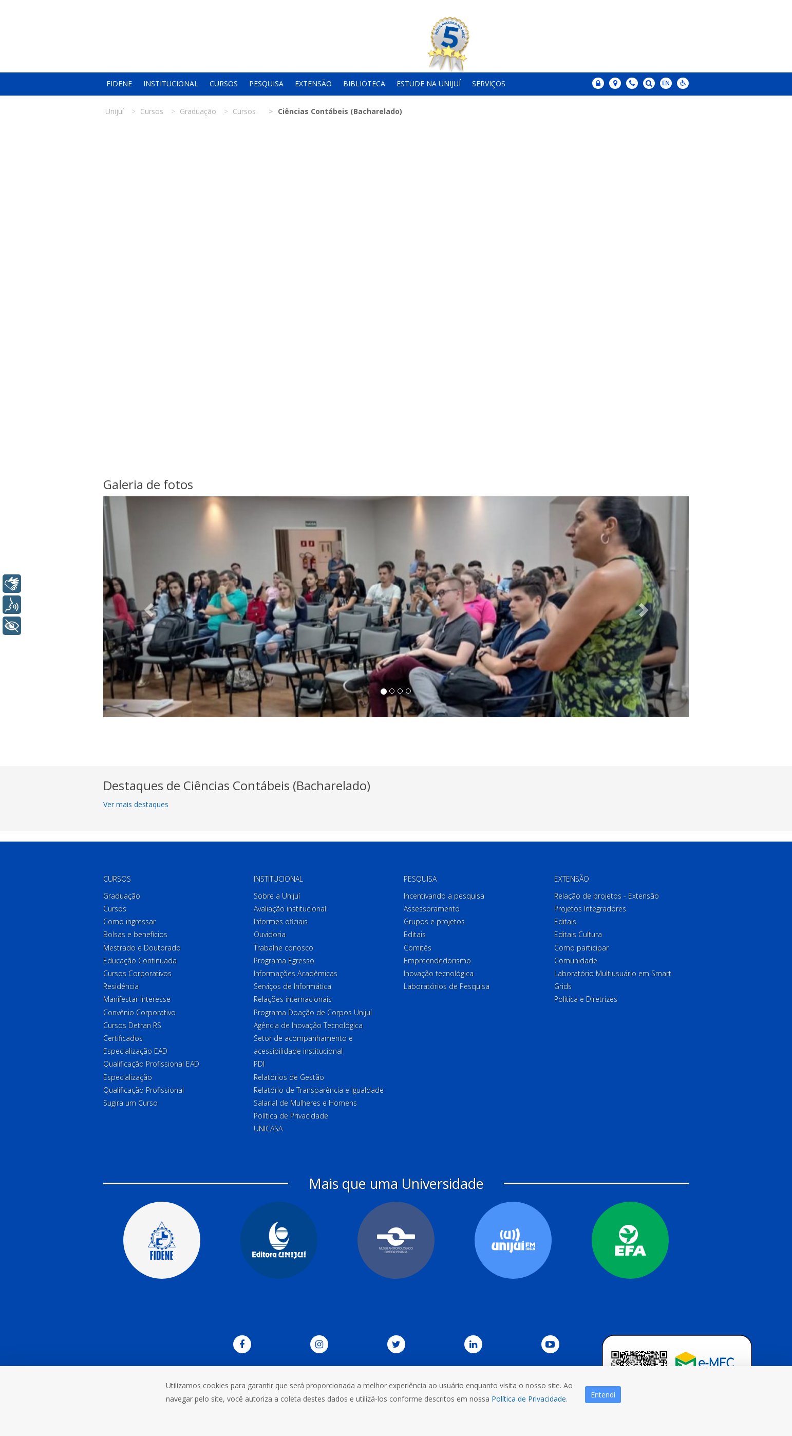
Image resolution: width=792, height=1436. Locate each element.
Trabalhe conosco (283, 948)
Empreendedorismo (437, 960)
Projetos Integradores (590, 908)
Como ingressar (129, 921)
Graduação (121, 896)
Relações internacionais (293, 999)
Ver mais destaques (135, 804)
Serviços (488, 83)
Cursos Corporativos (137, 973)
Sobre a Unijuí (277, 896)
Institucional (170, 83)
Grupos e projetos (434, 921)
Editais (415, 934)
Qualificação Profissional (143, 1090)
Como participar (581, 948)
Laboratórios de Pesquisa (446, 986)
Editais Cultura (578, 934)
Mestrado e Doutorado (142, 948)
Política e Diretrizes (585, 999)
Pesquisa (266, 83)
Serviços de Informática (292, 986)
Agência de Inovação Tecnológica (308, 1025)
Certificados (123, 1038)
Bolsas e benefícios (135, 934)
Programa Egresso (284, 960)
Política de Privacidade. (530, 1399)
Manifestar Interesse (137, 999)
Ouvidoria (270, 934)
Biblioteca (364, 83)
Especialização (127, 1077)
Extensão (313, 83)
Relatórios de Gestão (289, 1077)
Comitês (417, 948)
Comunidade (575, 960)
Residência (121, 986)
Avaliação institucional (290, 908)
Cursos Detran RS (132, 1025)
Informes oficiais (281, 921)
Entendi (603, 1395)
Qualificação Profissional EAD (151, 1064)
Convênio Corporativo (139, 1012)
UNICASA (268, 1128)
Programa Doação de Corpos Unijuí (313, 1012)
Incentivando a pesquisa (444, 896)
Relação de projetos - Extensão (606, 896)
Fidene (119, 83)
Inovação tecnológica (439, 973)
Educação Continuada (140, 960)
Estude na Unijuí (429, 83)
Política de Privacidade (291, 1116)
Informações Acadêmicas (295, 973)
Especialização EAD (135, 1051)
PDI (259, 1064)
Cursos (224, 83)
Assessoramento (432, 908)
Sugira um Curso (130, 1103)
